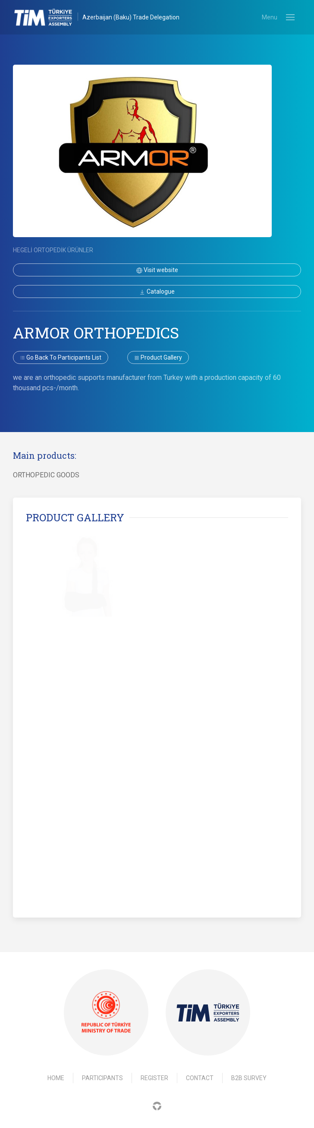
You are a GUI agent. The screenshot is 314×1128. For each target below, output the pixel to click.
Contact (200, 1078)
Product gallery (158, 357)
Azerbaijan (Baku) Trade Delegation (130, 17)
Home (55, 1078)
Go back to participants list (60, 357)
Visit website (157, 269)
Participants (102, 1078)
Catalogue (157, 291)
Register (154, 1078)
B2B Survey (249, 1078)
